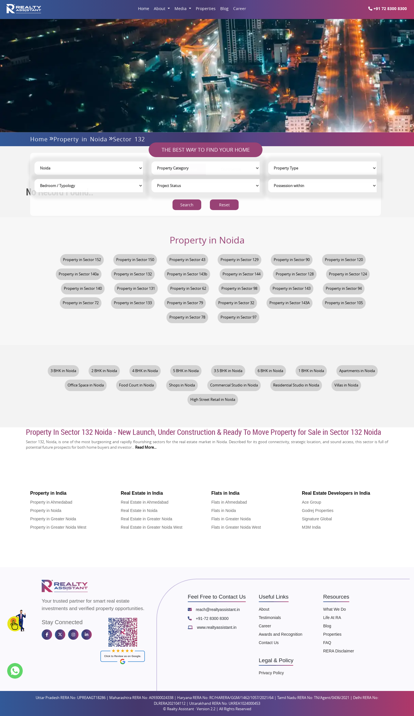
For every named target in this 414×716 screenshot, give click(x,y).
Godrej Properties (318, 510)
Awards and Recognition (280, 634)
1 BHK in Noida (311, 370)
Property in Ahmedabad (51, 502)
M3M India (311, 527)
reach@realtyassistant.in (214, 609)
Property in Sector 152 (82, 259)
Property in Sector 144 (241, 274)
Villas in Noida (346, 385)
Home (143, 8)
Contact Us (269, 642)
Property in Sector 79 (185, 302)
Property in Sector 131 (136, 288)
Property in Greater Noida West (58, 527)
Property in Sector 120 (344, 259)
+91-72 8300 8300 (208, 618)
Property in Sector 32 (236, 302)
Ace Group (311, 502)
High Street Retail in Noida (212, 399)
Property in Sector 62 (188, 288)
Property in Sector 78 (187, 317)
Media (181, 8)
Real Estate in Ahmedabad (144, 502)
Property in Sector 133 (133, 302)
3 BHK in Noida (63, 370)
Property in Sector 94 (344, 288)
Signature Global (317, 519)
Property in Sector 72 (81, 302)
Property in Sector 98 (239, 288)
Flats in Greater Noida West (236, 527)
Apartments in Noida (357, 370)
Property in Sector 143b (187, 274)
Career (239, 8)
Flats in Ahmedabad (229, 502)
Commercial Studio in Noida (234, 385)
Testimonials (270, 617)
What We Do (334, 609)
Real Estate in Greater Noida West (152, 527)
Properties (206, 8)
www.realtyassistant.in (212, 627)
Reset (224, 205)
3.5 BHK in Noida (228, 370)
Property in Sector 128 (295, 274)
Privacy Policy (271, 673)
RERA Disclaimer (338, 651)
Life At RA (332, 617)
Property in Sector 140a (79, 274)
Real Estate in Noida (139, 510)
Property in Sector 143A (289, 302)
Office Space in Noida (86, 385)
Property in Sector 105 (344, 302)
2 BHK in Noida (104, 370)
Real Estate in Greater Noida (146, 519)
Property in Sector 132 (133, 274)
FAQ (327, 642)
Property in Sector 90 (292, 259)
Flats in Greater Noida (231, 519)
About (160, 8)
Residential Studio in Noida (296, 385)
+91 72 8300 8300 (387, 8)
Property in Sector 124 (348, 274)
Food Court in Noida (136, 385)
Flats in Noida (223, 510)
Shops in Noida (182, 385)
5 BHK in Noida (186, 370)
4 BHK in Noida (145, 370)
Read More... (145, 447)
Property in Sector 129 (239, 259)
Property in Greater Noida (53, 519)
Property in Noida (80, 139)
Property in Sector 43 (187, 259)
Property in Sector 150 (135, 259)
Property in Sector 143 (291, 288)
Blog (224, 8)
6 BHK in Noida (270, 370)
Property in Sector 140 (83, 288)
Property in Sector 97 (238, 317)
